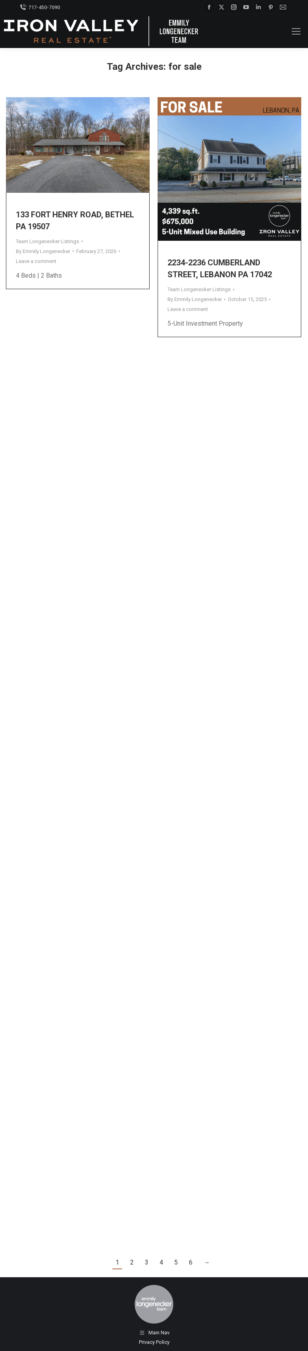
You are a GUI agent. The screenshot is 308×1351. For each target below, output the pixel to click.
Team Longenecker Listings (47, 241)
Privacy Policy (154, 1342)
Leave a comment (36, 261)
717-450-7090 (40, 7)
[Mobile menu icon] (296, 31)
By (43, 251)
